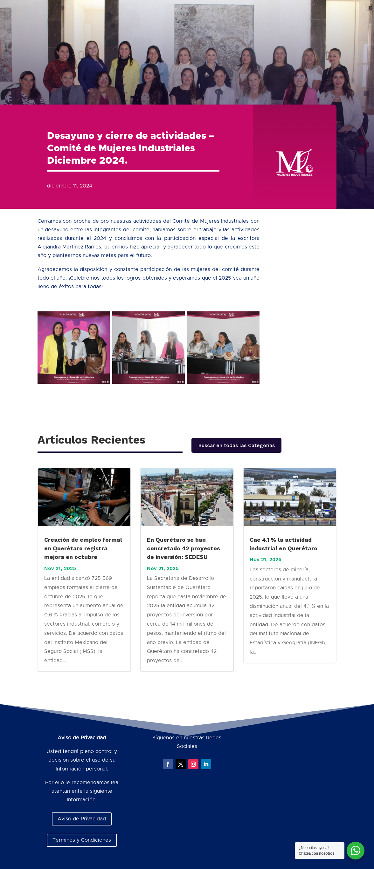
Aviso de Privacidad (82, 818)
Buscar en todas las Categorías (236, 445)
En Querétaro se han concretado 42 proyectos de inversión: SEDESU (183, 548)
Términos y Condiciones (81, 840)
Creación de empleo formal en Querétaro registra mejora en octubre (83, 548)
